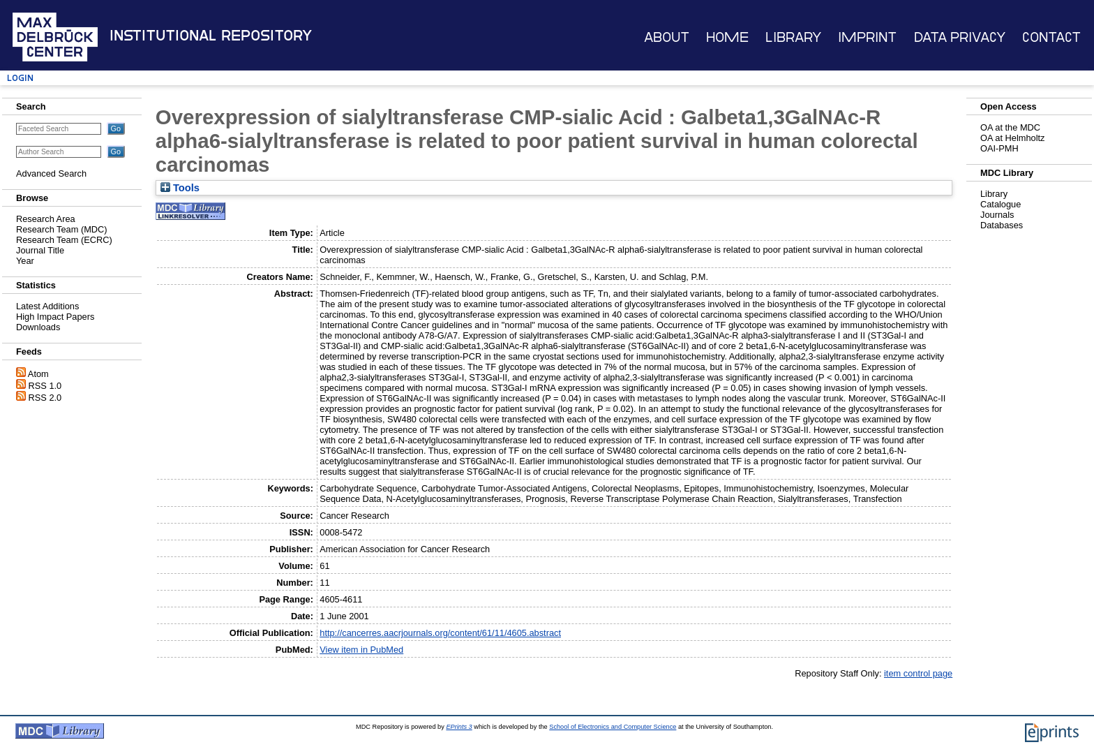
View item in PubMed (361, 649)
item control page (918, 673)
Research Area (45, 219)
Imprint (867, 37)
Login (20, 77)
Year (25, 261)
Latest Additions (47, 306)
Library (793, 37)
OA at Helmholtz (1012, 138)
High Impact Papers (55, 316)
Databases (1001, 225)
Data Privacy (959, 37)
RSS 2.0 (45, 397)
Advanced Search (51, 173)
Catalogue (1000, 204)
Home (727, 37)
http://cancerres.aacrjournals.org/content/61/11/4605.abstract (440, 633)
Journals (997, 214)
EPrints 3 (459, 726)
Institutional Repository (211, 36)
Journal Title (40, 250)
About (666, 37)
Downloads (38, 327)
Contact (1051, 37)
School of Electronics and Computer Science (612, 726)
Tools (180, 187)
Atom (38, 374)
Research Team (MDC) (61, 229)
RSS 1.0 (45, 385)
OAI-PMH (999, 148)
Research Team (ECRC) (64, 240)
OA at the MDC (1010, 127)
